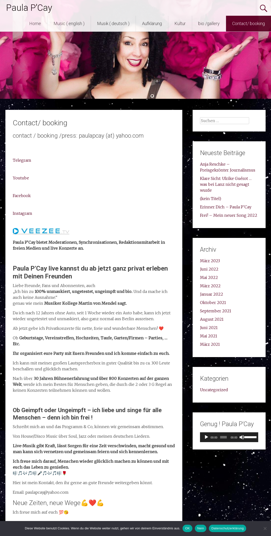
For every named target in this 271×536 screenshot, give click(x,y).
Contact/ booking (248, 23)
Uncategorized (214, 389)
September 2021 (215, 310)
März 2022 (210, 285)
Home (35, 23)
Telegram (22, 160)
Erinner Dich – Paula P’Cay (225, 206)
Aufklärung (152, 23)
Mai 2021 (208, 335)
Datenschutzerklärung (227, 528)
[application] (229, 437)
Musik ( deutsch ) (113, 23)
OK (187, 528)
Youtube (21, 177)
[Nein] (264, 528)
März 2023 (210, 260)
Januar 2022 (211, 294)
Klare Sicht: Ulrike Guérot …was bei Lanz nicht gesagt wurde (226, 184)
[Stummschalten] (241, 437)
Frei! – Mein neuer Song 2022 (228, 215)
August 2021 (212, 319)
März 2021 (210, 344)
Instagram (22, 213)
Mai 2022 (209, 277)
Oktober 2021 (213, 302)
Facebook (22, 195)
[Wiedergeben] (206, 437)
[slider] (223, 437)
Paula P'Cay (29, 8)
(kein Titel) (210, 198)
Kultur (180, 23)
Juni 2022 (209, 269)
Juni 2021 (209, 327)
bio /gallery (209, 23)
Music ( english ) (69, 23)
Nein (200, 528)
